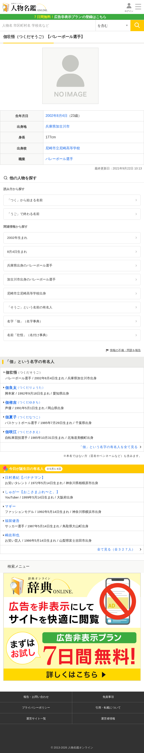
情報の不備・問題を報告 (125, 350)
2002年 (51, 115)
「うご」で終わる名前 (23, 214)
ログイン (129, 11)
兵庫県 (50, 126)
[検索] (137, 25)
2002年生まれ (17, 237)
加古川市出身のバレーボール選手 (31, 279)
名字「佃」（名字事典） (25, 321)
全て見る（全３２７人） (116, 549)
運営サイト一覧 (36, 718)
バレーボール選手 (59, 159)
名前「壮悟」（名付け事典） (28, 335)
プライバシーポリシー (36, 707)
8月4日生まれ (17, 251)
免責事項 (108, 696)
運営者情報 (108, 718)
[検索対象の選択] (112, 25)
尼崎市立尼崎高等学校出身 (26, 293)
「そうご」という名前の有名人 (29, 307)
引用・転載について (108, 707)
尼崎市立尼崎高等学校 (62, 148)
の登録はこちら (69, 17)
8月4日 (62, 115)
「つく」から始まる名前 (25, 200)
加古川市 (63, 126)
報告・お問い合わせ (36, 696)
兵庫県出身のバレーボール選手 (29, 265)
